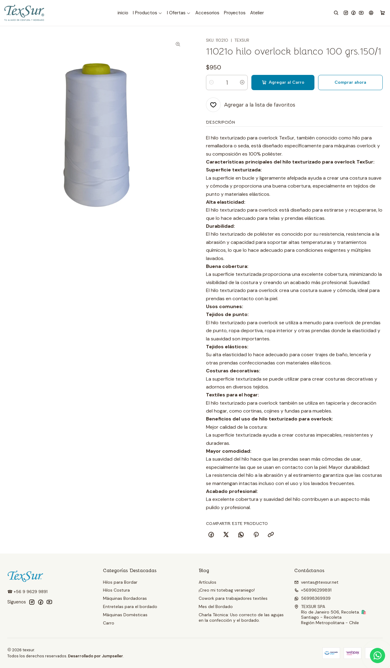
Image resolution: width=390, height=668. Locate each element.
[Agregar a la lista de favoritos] (250, 104)
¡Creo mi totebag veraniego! (227, 590)
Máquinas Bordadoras (125, 598)
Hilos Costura (116, 590)
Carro (108, 623)
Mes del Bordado (216, 606)
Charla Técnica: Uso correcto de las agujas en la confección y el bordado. (241, 617)
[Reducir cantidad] (211, 82)
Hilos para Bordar (120, 582)
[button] (147, 13)
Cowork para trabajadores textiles (233, 598)
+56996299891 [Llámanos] (313, 590)
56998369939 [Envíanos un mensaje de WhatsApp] (312, 598)
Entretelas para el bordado (130, 606)
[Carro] (382, 13)
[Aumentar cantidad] (242, 82)
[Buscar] (336, 13)
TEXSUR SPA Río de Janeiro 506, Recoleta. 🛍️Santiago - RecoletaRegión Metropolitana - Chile (330, 614)
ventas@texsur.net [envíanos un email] (316, 582)
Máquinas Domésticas (125, 614)
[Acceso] (371, 13)
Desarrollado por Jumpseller (95, 656)
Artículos (207, 582)
